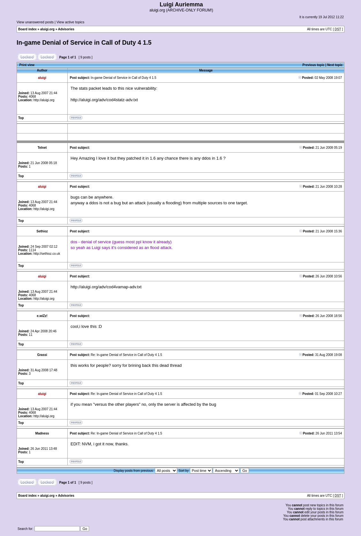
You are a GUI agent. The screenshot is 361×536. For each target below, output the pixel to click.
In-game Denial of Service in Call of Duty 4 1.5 (84, 42)
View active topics (70, 22)
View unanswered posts (35, 22)
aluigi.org (47, 29)
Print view (26, 65)
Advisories (66, 29)
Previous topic (314, 65)
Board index (27, 29)
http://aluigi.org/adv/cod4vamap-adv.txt (106, 286)
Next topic (334, 65)
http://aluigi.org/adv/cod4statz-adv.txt (104, 99)
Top (21, 118)
